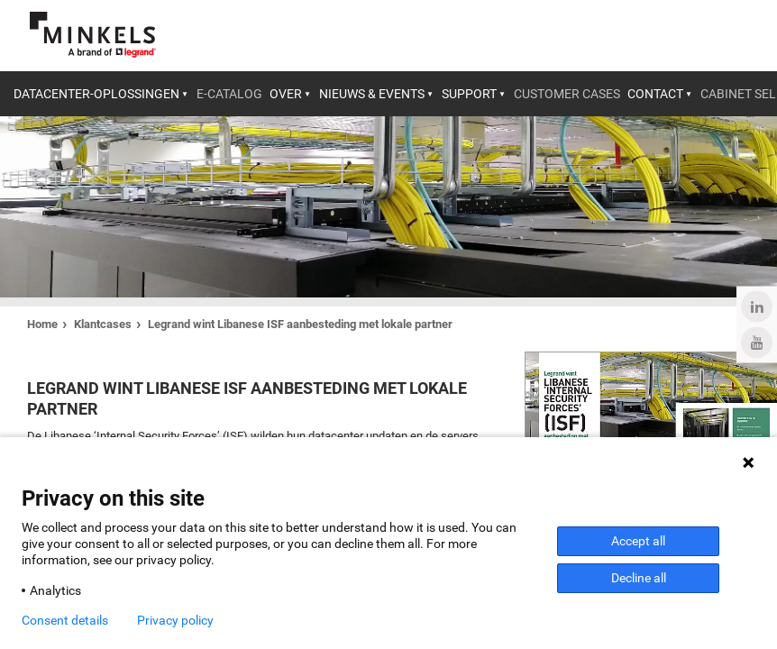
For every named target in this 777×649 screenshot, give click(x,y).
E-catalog (229, 94)
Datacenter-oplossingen (96, 94)
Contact (655, 94)
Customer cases (567, 94)
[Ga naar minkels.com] (93, 35)
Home (42, 324)
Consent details (65, 620)
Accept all (638, 541)
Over (286, 94)
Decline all (638, 578)
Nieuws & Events (372, 94)
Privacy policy (175, 620)
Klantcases (103, 324)
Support (469, 94)
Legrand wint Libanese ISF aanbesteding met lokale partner (300, 324)
